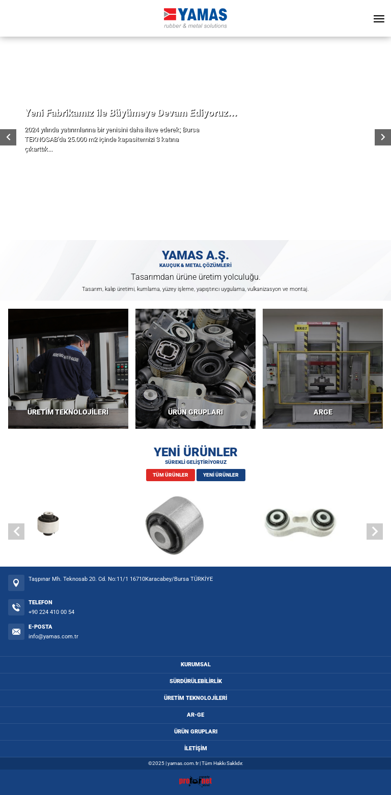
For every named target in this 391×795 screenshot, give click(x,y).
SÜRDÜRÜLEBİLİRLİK (196, 681)
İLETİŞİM (195, 748)
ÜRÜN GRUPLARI (195, 412)
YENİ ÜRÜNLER (221, 475)
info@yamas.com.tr (53, 636)
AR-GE (195, 715)
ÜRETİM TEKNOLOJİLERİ (67, 412)
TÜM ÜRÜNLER (170, 475)
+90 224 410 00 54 (51, 612)
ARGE (323, 412)
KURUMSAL (196, 664)
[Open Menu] (379, 18)
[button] (375, 531)
